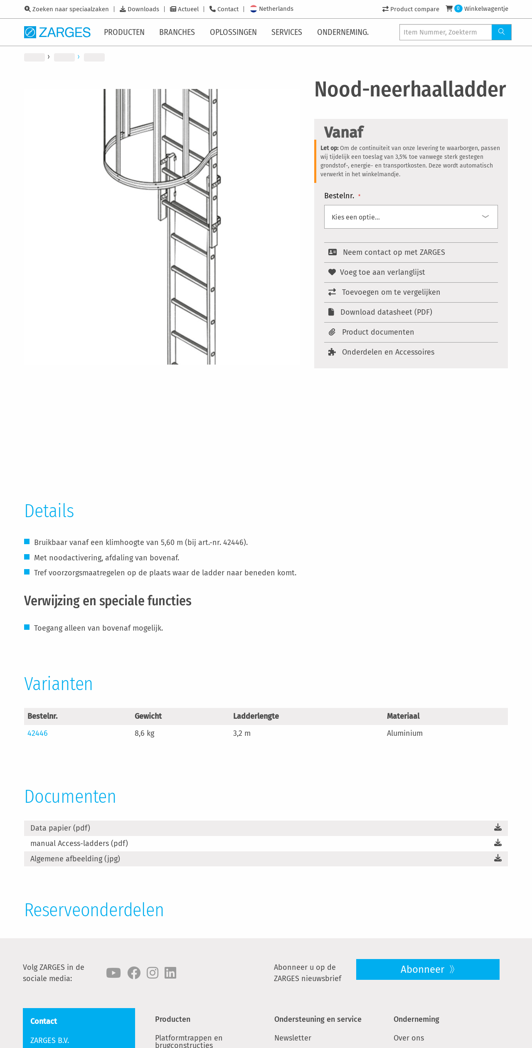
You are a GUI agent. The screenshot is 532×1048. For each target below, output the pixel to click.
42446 (37, 733)
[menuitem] (126, 32)
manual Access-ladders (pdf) (79, 843)
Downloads (143, 9)
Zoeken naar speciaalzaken (70, 9)
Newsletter (292, 1038)
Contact (228, 9)
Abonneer (424, 969)
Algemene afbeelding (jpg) (75, 858)
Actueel (188, 9)
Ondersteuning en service (318, 1019)
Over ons (409, 1038)
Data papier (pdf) (60, 828)
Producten (172, 1019)
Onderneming (416, 1019)
